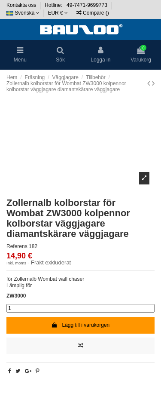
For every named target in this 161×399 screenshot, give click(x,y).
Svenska (22, 13)
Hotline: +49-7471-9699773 (77, 5)
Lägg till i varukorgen (81, 325)
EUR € (58, 13)
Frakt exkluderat (51, 262)
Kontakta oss (22, 5)
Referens (16, 246)
